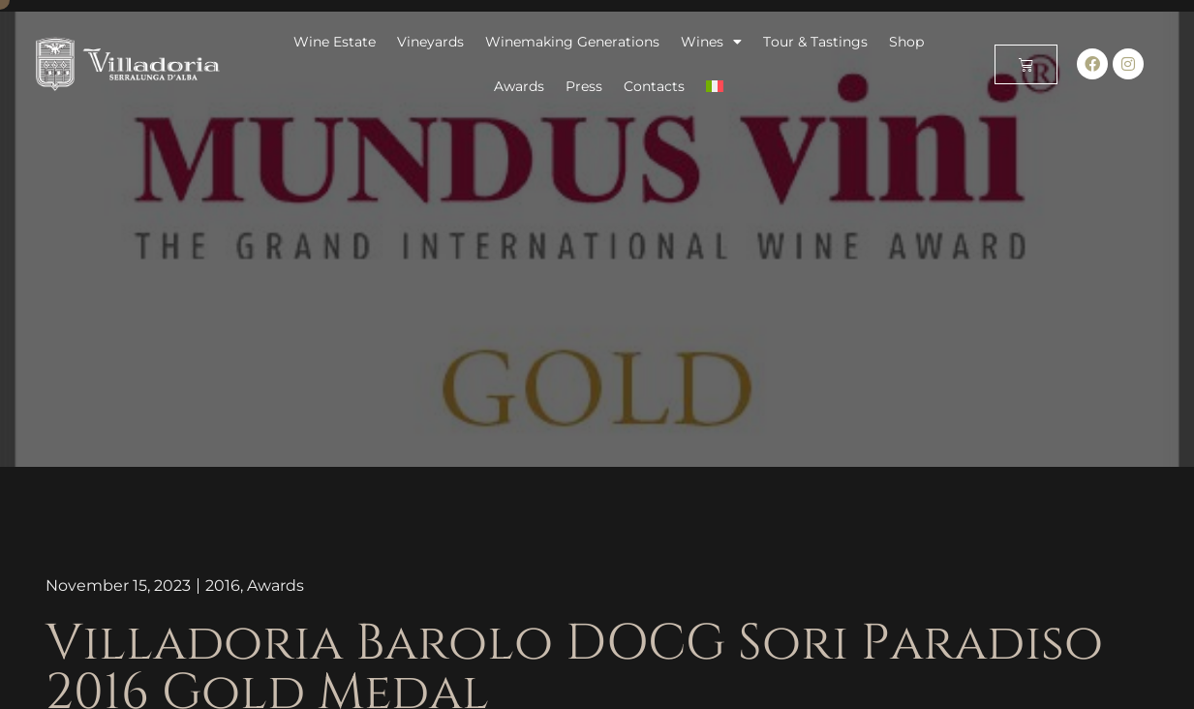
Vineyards (430, 41)
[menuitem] (714, 86)
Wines (711, 41)
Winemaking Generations (572, 41)
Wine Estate (334, 41)
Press (584, 86)
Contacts (654, 86)
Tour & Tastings (815, 41)
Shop (906, 41)
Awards (519, 86)
